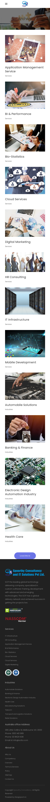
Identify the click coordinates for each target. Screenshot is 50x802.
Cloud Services (11, 656)
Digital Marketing (11, 664)
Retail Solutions (11, 718)
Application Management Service (18, 644)
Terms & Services (12, 767)
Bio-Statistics (10, 652)
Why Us (8, 754)
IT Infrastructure (11, 636)
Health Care (9, 702)
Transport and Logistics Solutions (18, 714)
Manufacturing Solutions (15, 706)
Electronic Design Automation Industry (20, 697)
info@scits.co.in (20, 740)
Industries (9, 409)
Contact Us (9, 779)
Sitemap (8, 775)
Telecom (8, 710)
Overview (8, 763)
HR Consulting (10, 640)
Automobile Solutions (14, 689)
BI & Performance (12, 648)
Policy (7, 771)
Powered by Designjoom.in (15, 797)
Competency (10, 758)
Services (8, 76)
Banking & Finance (12, 693)
